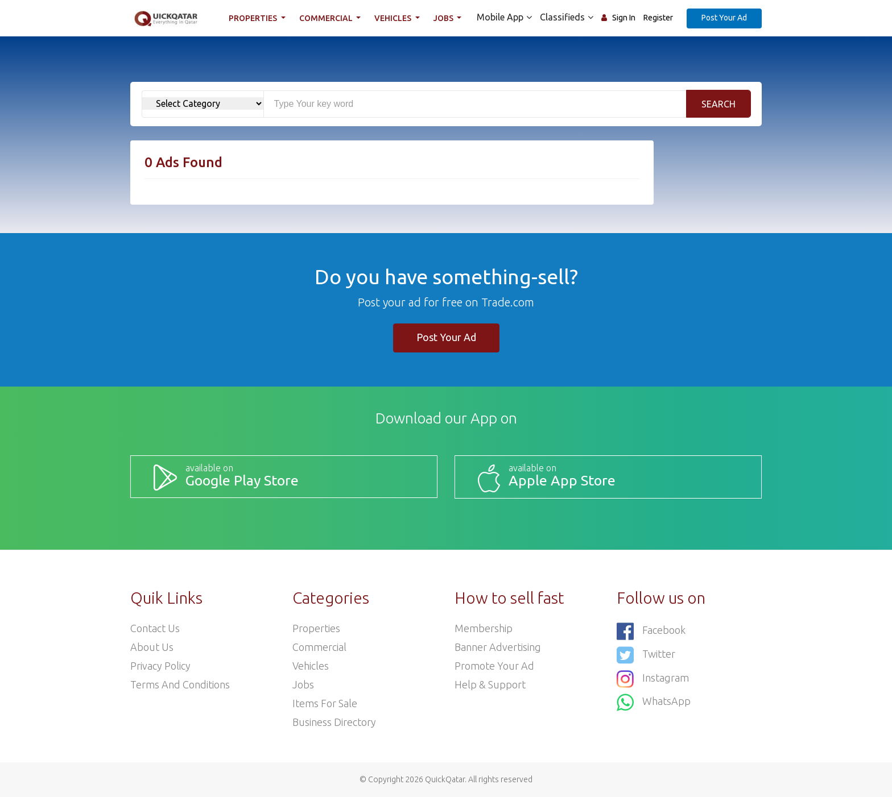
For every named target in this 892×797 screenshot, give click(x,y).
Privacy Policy (160, 665)
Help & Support (490, 684)
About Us (152, 647)
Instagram (653, 679)
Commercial (326, 18)
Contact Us (155, 628)
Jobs (444, 18)
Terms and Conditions (180, 684)
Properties (254, 18)
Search (718, 104)
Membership (484, 628)
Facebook (651, 631)
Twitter (646, 655)
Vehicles (393, 18)
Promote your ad (494, 665)
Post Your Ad (724, 17)
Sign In (623, 17)
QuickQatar (445, 779)
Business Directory (334, 722)
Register (658, 17)
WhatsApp (654, 702)
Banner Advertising (498, 647)
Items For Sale (324, 703)
